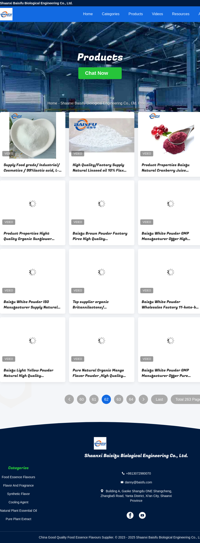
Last (159, 399)
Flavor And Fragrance (18, 485)
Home (88, 14)
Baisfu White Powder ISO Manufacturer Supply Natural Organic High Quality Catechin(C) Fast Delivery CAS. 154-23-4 (31, 304)
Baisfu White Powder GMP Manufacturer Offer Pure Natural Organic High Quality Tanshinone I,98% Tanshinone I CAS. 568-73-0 (169, 373)
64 (131, 399)
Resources (180, 14)
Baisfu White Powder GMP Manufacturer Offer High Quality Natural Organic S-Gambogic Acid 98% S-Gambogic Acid (170, 236)
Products (135, 14)
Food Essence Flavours (18, 477)
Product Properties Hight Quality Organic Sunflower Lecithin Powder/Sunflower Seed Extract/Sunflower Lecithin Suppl (29, 236)
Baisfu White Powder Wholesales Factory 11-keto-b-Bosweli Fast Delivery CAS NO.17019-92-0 (170, 304)
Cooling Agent (18, 502)
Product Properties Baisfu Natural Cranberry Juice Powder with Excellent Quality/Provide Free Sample (168, 167)
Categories (110, 14)
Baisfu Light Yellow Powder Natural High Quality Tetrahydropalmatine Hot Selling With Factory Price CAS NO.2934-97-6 (31, 373)
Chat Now (100, 73)
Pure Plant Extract (18, 519)
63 (119, 399)
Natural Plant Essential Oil (18, 510)
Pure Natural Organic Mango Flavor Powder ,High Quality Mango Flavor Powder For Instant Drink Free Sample (98, 373)
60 (81, 399)
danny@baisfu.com (138, 482)
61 (94, 399)
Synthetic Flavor (18, 494)
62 (106, 399)
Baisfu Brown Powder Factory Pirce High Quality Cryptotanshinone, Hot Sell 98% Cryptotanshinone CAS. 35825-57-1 (101, 236)
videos (157, 14)
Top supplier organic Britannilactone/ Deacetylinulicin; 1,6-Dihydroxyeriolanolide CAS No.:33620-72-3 (96, 304)
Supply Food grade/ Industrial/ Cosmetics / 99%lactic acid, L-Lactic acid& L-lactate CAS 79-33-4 (32, 167)
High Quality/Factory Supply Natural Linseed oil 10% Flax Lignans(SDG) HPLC (98, 167)
